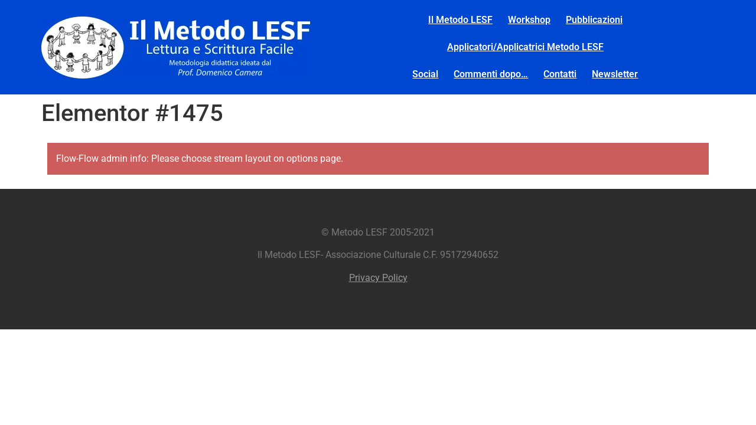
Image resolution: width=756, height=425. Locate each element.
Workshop (529, 19)
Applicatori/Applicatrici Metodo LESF (525, 47)
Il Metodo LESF (460, 19)
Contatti (559, 74)
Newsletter (615, 74)
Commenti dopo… (491, 74)
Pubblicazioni (594, 19)
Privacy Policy (378, 277)
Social (425, 74)
